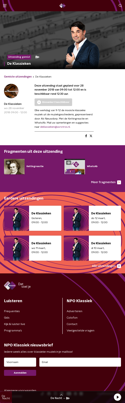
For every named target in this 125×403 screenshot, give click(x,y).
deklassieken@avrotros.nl (55, 127)
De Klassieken (13, 104)
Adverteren (74, 311)
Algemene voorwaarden (20, 390)
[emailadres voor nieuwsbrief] (80, 362)
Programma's (13, 330)
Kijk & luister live (14, 324)
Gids (6, 317)
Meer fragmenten (106, 182)
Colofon (72, 317)
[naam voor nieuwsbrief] (20, 362)
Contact (72, 324)
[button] (117, 397)
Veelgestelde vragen (80, 330)
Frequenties (12, 311)
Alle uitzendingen (106, 266)
